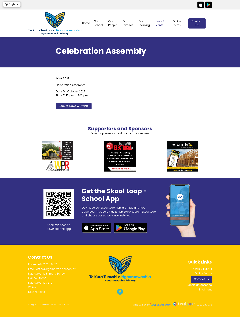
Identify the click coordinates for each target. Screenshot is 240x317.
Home (86, 23)
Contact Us (196, 23)
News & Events (160, 23)
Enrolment (205, 289)
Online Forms (177, 23)
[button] (12, 4)
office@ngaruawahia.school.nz (56, 269)
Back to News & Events (73, 106)
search (210, 23)
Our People (112, 23)
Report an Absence (199, 285)
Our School (98, 23)
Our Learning (144, 23)
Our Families (128, 23)
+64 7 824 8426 (47, 264)
